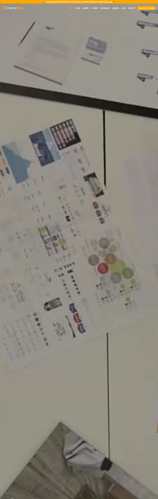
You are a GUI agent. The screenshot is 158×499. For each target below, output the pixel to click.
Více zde (108, 2)
